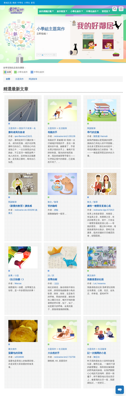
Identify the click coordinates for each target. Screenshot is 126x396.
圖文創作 (91, 275)
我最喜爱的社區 (95, 279)
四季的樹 (52, 279)
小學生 (27, 3)
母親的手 (52, 132)
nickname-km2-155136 (64, 136)
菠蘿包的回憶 (15, 353)
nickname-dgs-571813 (104, 210)
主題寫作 (19, 79)
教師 (14, 3)
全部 (7, 72)
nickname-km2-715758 (64, 357)
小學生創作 (75, 11)
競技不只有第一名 (27, 128)
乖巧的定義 (93, 132)
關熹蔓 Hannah (101, 136)
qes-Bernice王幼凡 (23, 136)
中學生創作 (91, 11)
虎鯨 (56, 210)
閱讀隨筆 (33, 79)
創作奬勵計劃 (45, 11)
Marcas (18, 283)
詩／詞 (51, 275)
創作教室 (61, 11)
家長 (33, 3)
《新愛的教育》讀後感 (20, 206)
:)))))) (56, 283)
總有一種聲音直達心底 (99, 206)
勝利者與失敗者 (16, 132)
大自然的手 (53, 353)
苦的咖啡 (52, 206)
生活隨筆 (63, 128)
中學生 (20, 3)
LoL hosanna (100, 283)
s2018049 (19, 357)
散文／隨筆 (53, 202)
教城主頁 (8, 3)
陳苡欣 (97, 357)
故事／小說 (13, 275)
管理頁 (105, 11)
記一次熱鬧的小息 (96, 353)
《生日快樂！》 (16, 279)
